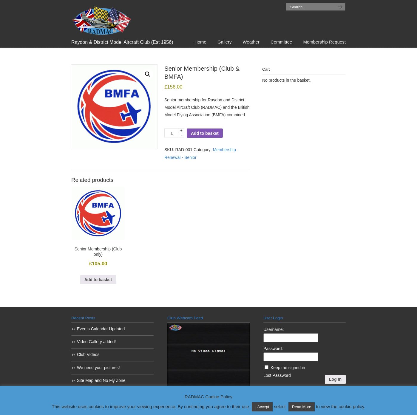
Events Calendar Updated (101, 328)
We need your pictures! (98, 367)
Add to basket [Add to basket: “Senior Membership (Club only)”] (98, 279)
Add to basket (205, 133)
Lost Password (277, 375)
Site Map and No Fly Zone (101, 380)
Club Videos (88, 354)
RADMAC (101, 19)
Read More (301, 407)
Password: (273, 348)
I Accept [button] (262, 407)
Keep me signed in (288, 367)
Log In (335, 379)
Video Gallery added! (96, 341)
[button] (147, 74)
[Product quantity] (174, 132)
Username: (273, 329)
